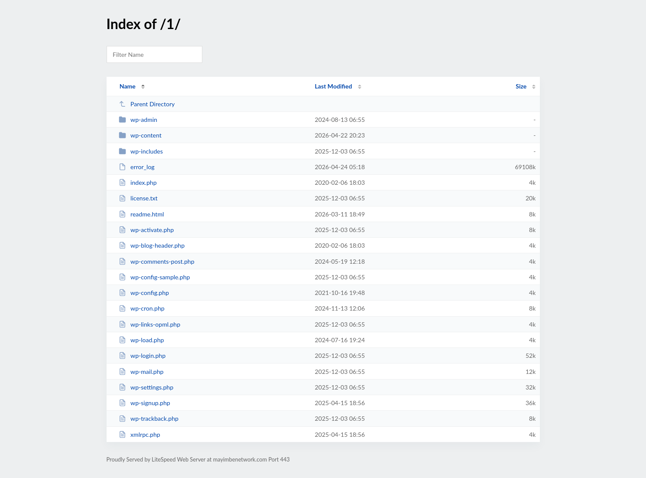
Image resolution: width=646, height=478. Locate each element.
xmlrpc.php (139, 434)
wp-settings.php (146, 387)
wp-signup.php (144, 402)
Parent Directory (147, 104)
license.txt (138, 198)
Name (128, 86)
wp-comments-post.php (157, 261)
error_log (137, 166)
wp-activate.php (146, 229)
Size (521, 86)
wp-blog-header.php (152, 245)
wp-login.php (142, 355)
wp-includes (141, 151)
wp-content (140, 135)
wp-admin (138, 119)
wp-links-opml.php (149, 324)
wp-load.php (141, 340)
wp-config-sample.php (154, 277)
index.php (138, 182)
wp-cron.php (142, 308)
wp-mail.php (141, 371)
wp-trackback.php (149, 418)
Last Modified (333, 86)
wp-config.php (144, 292)
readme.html (141, 214)
